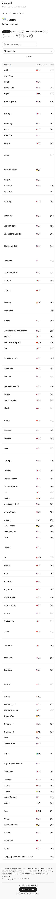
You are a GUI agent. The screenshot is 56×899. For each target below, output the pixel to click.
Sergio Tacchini (11, 710)
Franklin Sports (10, 358)
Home (4, 13)
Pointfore (8, 581)
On (5, 557)
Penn (6, 573)
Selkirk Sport (9, 704)
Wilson (7, 833)
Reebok (7, 684)
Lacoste (7, 471)
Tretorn (7, 791)
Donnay (7, 303)
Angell (6, 93)
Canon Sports (10, 226)
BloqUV (7, 180)
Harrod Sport (10, 400)
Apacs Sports (10, 101)
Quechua (8, 645)
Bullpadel (8, 191)
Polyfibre (8, 589)
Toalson (7, 780)
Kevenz (7, 448)
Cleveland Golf (10, 246)
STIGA (7, 754)
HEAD (6, 408)
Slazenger (8, 724)
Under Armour (10, 797)
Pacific (7, 565)
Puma (6, 631)
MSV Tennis (9, 526)
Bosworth (8, 185)
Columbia (8, 260)
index (7, 3)
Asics (6, 129)
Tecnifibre (8, 772)
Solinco (7, 738)
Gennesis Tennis (11, 386)
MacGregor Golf (11, 504)
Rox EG (7, 696)
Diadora (7, 280)
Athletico (8, 135)
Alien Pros (8, 76)
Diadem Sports (10, 272)
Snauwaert (9, 732)
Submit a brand (28, 889)
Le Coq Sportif (10, 479)
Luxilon (7, 498)
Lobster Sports (10, 486)
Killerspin (8, 460)
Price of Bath (9, 605)
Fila (5, 348)
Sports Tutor (9, 744)
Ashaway (8, 124)
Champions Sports (12, 234)
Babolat (7, 143)
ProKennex (9, 621)
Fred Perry (8, 368)
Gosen (7, 394)
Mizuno (7, 520)
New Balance (10, 532)
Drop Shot (8, 311)
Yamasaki (8, 840)
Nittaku (7, 547)
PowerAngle (9, 597)
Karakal (7, 438)
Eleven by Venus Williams (15, 331)
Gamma (7, 376)
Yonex (6, 848)
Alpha (6, 82)
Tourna (7, 785)
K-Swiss (7, 430)
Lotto (6, 492)
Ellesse (7, 336)
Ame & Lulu (9, 88)
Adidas (7, 70)
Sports (13, 13)
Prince (7, 613)
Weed (6, 819)
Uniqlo (7, 803)
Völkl (6, 811)
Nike (6, 537)
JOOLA (7, 420)
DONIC (7, 290)
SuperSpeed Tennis (13, 764)
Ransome (8, 658)
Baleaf (7, 155)
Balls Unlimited (10, 170)
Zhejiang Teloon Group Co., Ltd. (18, 856)
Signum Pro (9, 716)
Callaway (8, 216)
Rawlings (8, 670)
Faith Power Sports (12, 342)
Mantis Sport (9, 512)
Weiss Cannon (10, 825)
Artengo (7, 113)
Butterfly (7, 201)
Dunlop (7, 321)
